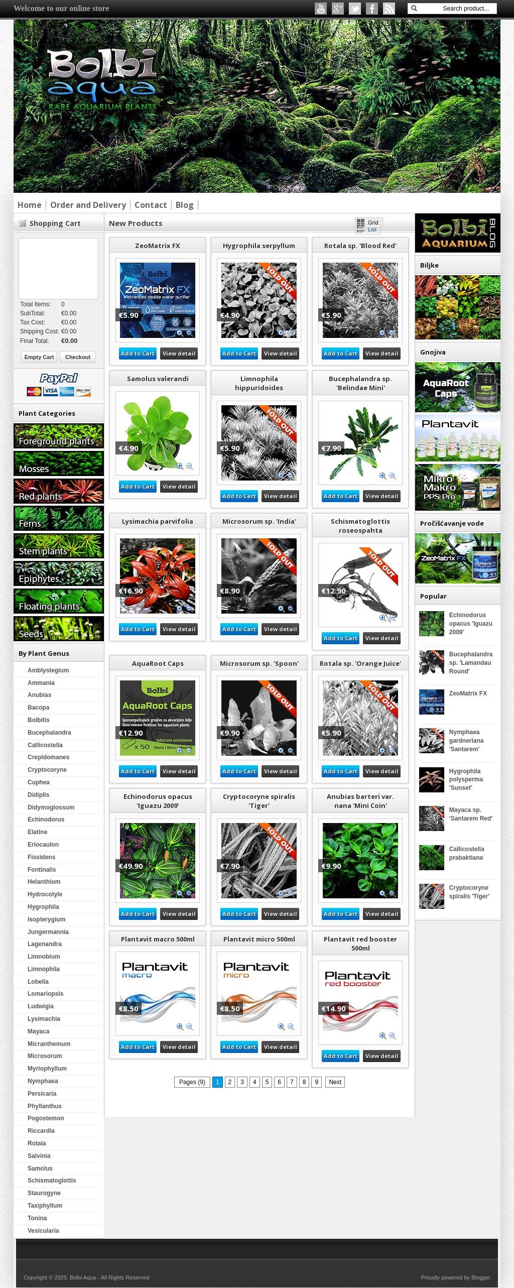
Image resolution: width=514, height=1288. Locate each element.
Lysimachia (44, 1018)
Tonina (37, 1218)
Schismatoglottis (52, 1180)
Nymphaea (43, 1081)
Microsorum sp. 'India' (259, 521)
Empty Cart (39, 357)
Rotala (37, 1143)
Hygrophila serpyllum (259, 245)
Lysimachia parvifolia (157, 521)
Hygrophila (43, 906)
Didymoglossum (51, 807)
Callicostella (45, 745)
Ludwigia (41, 1006)
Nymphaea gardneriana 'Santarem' (466, 741)
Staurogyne (44, 1193)
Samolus (40, 1168)
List (372, 229)
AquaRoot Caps (158, 663)
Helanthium (44, 881)
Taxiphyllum (45, 1205)
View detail (179, 353)
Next (335, 1082)
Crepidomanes (48, 757)
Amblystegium (48, 670)
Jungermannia (48, 931)
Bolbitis (39, 720)
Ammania (41, 682)
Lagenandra (45, 944)
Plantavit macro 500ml (158, 939)
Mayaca (38, 1031)
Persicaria (42, 1093)
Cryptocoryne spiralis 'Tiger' (259, 801)
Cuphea (39, 782)
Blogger (480, 1277)
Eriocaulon (43, 844)
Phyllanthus (45, 1106)
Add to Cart (138, 353)
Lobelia (38, 981)
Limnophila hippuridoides (259, 383)
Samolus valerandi (158, 378)
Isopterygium (46, 919)
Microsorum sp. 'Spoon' (259, 663)
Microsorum (45, 1056)
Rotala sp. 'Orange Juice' (360, 663)
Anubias (39, 694)
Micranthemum (49, 1043)
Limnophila (44, 969)
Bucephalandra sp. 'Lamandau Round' (471, 663)
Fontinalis (42, 869)
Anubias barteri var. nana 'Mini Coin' (360, 801)
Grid (373, 222)
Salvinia (39, 1155)
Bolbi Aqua (84, 1277)
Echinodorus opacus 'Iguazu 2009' (157, 801)
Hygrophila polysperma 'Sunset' (466, 780)
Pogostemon (46, 1118)
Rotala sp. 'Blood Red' (360, 245)
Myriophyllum (47, 1068)
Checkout (77, 357)
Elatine (37, 832)
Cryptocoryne (47, 769)
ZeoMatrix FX (157, 245)
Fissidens (41, 857)
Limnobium (44, 956)
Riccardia (41, 1130)
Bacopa (38, 707)
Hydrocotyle (45, 894)
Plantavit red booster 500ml (360, 943)
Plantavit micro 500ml (259, 939)
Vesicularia (43, 1230)
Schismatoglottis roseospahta (360, 526)
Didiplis (38, 794)
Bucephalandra (49, 732)
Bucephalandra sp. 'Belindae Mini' (360, 383)
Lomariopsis (45, 993)
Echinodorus (46, 819)
